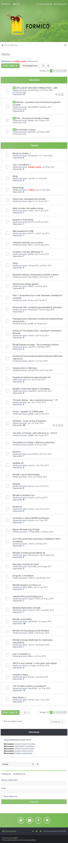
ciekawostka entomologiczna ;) (28, 596)
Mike (30, 587)
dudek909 (32, 391)
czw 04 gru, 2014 (46, 277)
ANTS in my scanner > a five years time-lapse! (35, 663)
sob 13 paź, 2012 (42, 435)
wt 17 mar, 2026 (45, 156)
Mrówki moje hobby (22, 619)
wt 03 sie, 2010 (43, 666)
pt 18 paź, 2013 (41, 324)
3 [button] (56, 71)
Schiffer (31, 578)
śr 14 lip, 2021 (41, 178)
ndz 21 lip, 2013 (46, 370)
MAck (30, 245)
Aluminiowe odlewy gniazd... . (27, 284)
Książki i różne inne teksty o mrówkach (31, 388)
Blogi (15, 176)
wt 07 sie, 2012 (46, 454)
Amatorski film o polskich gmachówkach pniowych (37, 307)
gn (29, 402)
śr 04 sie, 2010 (40, 656)
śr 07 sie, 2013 (42, 361)
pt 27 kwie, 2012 (40, 477)
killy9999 (31, 132)
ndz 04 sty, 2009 (43, 132)
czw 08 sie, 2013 (43, 347)
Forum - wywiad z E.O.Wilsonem (28, 411)
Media (5, 54)
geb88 (30, 121)
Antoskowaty (33, 90)
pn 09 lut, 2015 (46, 266)
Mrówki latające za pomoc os (27, 585)
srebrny (31, 190)
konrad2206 (33, 454)
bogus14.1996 (34, 599)
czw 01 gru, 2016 (41, 211)
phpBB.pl (32, 840)
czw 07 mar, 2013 (42, 414)
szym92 (31, 178)
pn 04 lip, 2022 (48, 167)
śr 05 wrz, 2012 (41, 445)
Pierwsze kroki (20, 92)
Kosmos (17, 451)
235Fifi (30, 633)
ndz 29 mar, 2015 (42, 254)
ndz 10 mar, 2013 (39, 402)
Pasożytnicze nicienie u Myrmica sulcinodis (33, 442)
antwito (31, 336)
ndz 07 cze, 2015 (42, 233)
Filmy (15, 263)
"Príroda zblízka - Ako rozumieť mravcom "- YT (35, 400)
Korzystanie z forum (26, 129)
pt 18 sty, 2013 (38, 423)
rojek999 (31, 347)
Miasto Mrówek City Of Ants (26, 529)
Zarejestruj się (19, 774)
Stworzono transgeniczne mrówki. (29, 199)
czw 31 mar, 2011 (41, 587)
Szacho (31, 498)
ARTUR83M (32, 107)
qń (29, 380)
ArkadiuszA (33, 310)
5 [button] (62, 71)
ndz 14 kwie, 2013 (42, 121)
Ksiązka (16, 484)
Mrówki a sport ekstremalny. (26, 474)
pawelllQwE (32, 621)
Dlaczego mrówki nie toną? (26, 564)
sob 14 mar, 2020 (43, 190)
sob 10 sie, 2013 (42, 336)
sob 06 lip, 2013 (45, 107)
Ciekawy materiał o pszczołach (28, 242)
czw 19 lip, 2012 (42, 465)
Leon (30, 477)
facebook (17, 506)
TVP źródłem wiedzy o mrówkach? (29, 686)
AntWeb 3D (18, 463)
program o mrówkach (23, 575)
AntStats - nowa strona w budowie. (29, 421)
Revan (30, 300)
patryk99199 (33, 370)
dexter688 (32, 566)
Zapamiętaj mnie (10, 796)
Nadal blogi (18, 187)
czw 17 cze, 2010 (43, 700)
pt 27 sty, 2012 (42, 498)
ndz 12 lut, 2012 (42, 486)
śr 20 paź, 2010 (45, 621)
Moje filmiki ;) (19, 697)
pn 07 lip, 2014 (40, 300)
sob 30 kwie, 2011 (43, 578)
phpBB (14, 838)
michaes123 (33, 266)
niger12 (31, 201)
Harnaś (31, 486)
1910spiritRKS (34, 532)
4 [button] (59, 71)
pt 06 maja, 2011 (45, 566)
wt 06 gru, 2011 (47, 532)
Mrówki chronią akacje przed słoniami (31, 630)
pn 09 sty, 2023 (47, 90)
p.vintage (32, 666)
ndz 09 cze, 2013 (45, 391)
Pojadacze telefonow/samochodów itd (31, 377)
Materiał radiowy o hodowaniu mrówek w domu (35, 274)
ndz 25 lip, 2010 (42, 677)
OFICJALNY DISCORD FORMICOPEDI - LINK (36, 88)
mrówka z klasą (20, 674)
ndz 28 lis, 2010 (47, 610)
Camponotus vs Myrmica (25, 368)
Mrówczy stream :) (22, 153)
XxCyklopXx (33, 156)
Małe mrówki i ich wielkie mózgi (28, 208)
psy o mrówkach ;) (21, 654)
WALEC (31, 286)
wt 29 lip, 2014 (41, 286)
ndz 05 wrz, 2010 (42, 633)
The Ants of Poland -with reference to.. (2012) (35, 433)
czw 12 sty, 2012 (42, 509)
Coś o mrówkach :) (22, 164)
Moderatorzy (32, 61)
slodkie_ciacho (19, 61)
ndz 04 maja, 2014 (46, 310)
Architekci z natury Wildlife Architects (31, 518)
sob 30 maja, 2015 (41, 245)
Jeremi (31, 544)
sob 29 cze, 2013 (38, 380)
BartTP (31, 222)
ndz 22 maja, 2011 (47, 555)
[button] (65, 70)
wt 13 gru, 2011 (42, 520)
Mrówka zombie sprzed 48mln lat (29, 553)
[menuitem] (16, 4)
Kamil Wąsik (33, 277)
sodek (30, 211)
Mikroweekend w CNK (23, 231)
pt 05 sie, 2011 (41, 544)
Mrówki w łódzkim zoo (24, 495)
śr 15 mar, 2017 (42, 201)
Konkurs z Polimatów (23, 219)
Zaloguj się (6, 774)
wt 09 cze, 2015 (42, 222)
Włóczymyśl (33, 555)
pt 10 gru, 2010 (47, 599)
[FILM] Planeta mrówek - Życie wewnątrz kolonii (35, 344)
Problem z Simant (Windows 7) (28, 252)
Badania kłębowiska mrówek (26, 607)
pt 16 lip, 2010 (44, 688)
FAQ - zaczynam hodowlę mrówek (32, 118)
